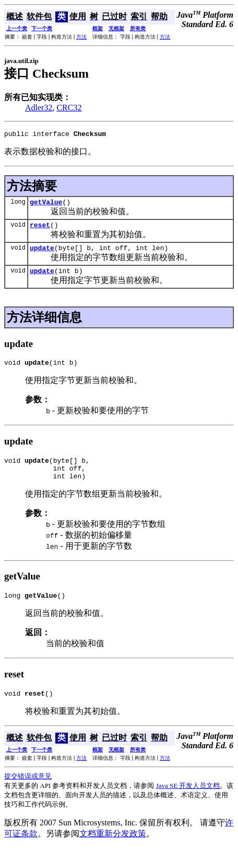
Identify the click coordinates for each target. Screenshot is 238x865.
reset (40, 229)
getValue (46, 204)
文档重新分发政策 (112, 850)
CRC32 (68, 107)
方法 (81, 37)
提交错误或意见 (28, 793)
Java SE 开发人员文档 (188, 803)
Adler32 (38, 107)
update (42, 253)
